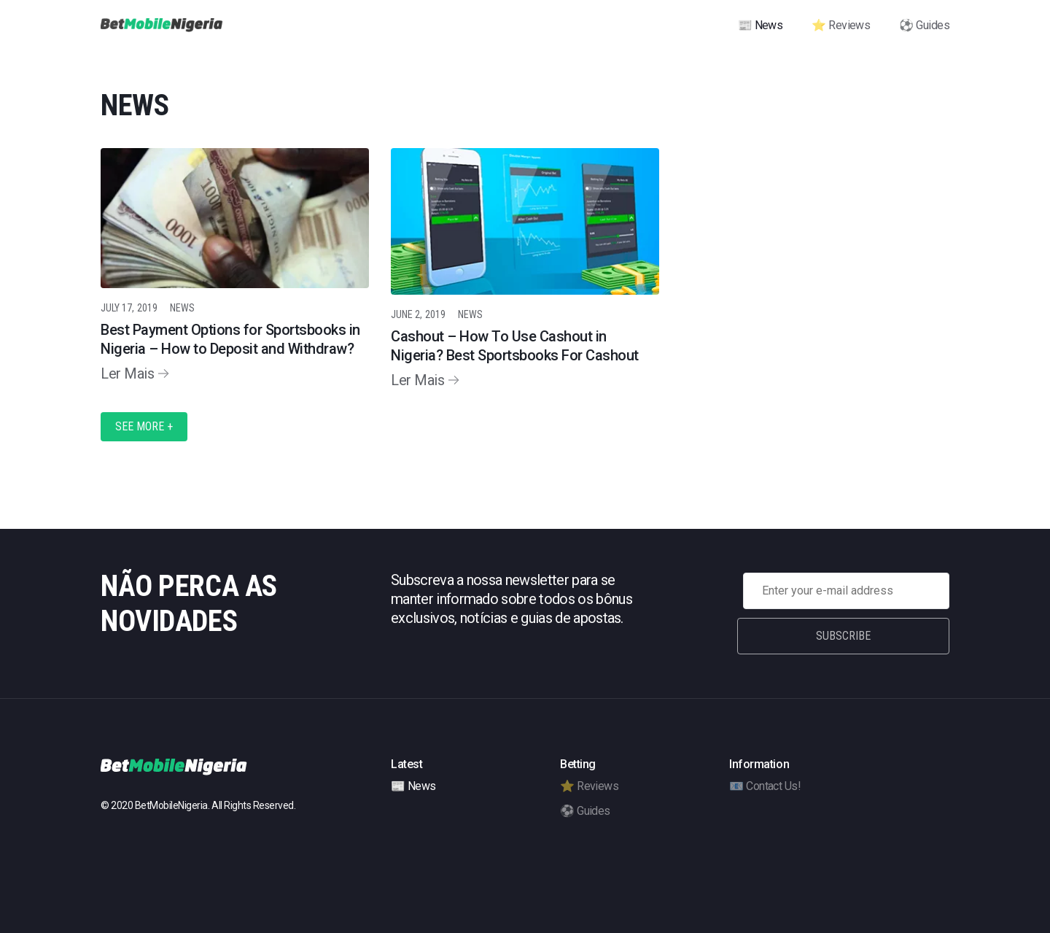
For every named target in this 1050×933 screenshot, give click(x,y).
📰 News (760, 25)
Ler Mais (127, 373)
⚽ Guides (924, 25)
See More (144, 426)
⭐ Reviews (841, 25)
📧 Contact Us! (765, 786)
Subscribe (846, 636)
